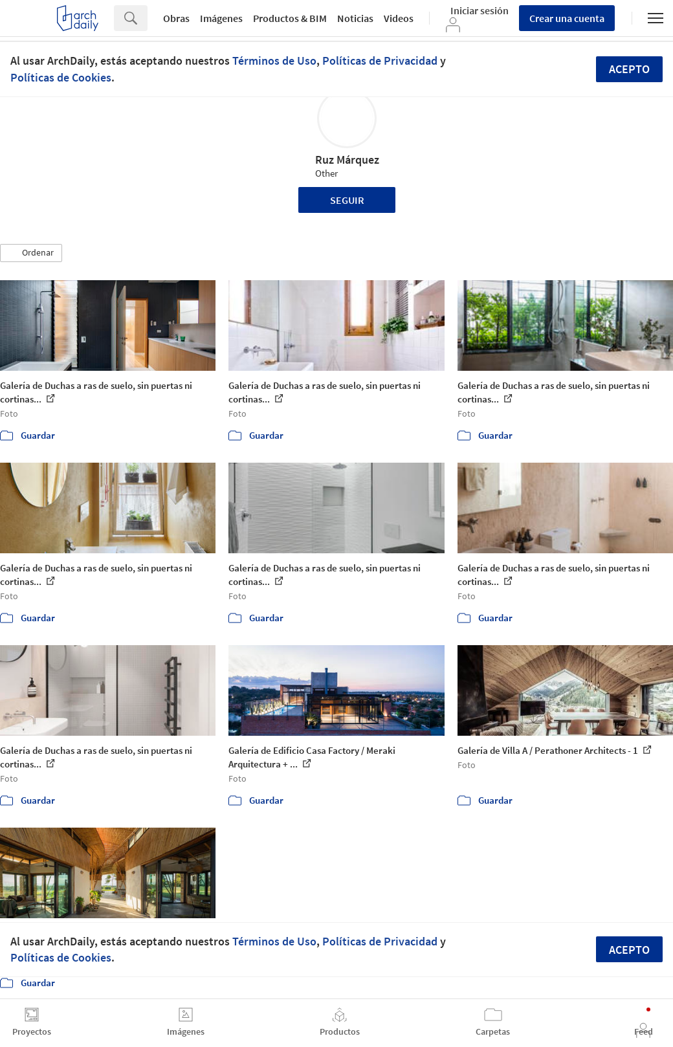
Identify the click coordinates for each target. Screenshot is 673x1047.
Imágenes (221, 18)
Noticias (355, 18)
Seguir (347, 199)
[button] (31, 253)
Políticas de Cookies (60, 77)
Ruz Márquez (347, 159)
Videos (399, 18)
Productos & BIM (290, 18)
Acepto (629, 68)
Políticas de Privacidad (379, 60)
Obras (176, 18)
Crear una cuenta (566, 18)
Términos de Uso (274, 60)
